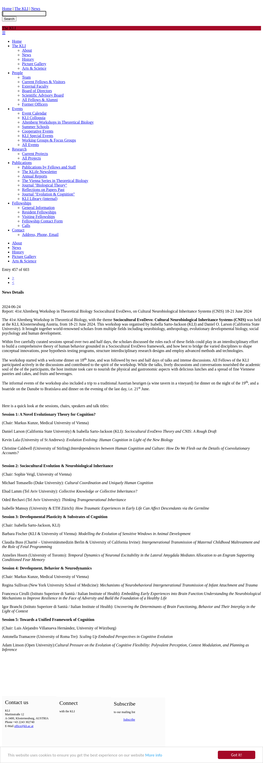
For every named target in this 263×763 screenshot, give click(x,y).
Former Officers (35, 104)
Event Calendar (34, 113)
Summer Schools (35, 127)
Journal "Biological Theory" (44, 185)
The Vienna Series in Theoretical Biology (55, 181)
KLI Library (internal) (39, 198)
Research (19, 149)
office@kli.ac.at (23, 726)
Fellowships (21, 203)
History (28, 59)
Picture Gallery (34, 64)
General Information (38, 207)
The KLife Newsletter (39, 172)
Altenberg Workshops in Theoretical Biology (58, 122)
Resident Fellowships (39, 212)
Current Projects (35, 154)
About (27, 50)
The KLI (21, 8)
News (35, 8)
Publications (22, 163)
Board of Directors (37, 91)
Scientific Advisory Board (43, 95)
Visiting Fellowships (38, 216)
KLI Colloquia (33, 118)
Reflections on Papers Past (43, 190)
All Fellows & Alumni (40, 100)
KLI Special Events (37, 136)
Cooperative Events (37, 131)
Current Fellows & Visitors (43, 82)
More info (153, 755)
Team (26, 77)
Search (9, 19)
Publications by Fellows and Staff (49, 167)
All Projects (31, 158)
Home (7, 8)
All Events (30, 145)
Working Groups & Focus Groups (49, 140)
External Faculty (35, 86)
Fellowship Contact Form (42, 221)
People (17, 73)
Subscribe (129, 719)
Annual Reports (34, 176)
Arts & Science (34, 68)
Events (17, 109)
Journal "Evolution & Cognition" (48, 194)
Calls (26, 225)
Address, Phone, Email (40, 234)
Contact (18, 230)
